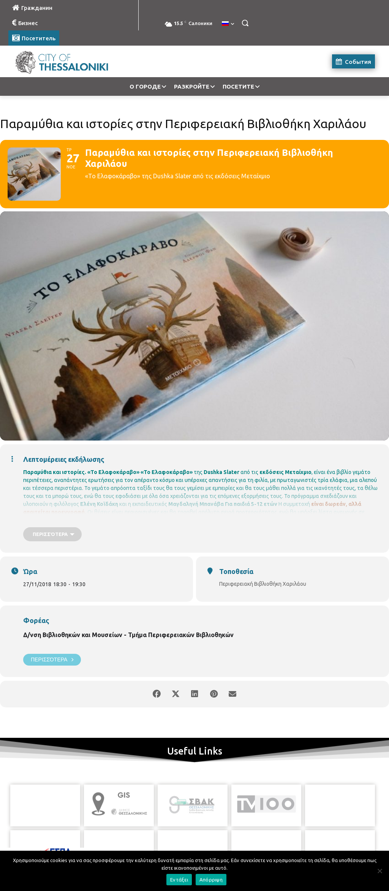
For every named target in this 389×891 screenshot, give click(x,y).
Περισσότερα (52, 659)
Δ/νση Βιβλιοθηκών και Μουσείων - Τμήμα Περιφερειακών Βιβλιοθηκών (128, 634)
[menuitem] (228, 24)
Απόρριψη (211, 879)
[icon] (229, 849)
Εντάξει (179, 879)
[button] (245, 22)
